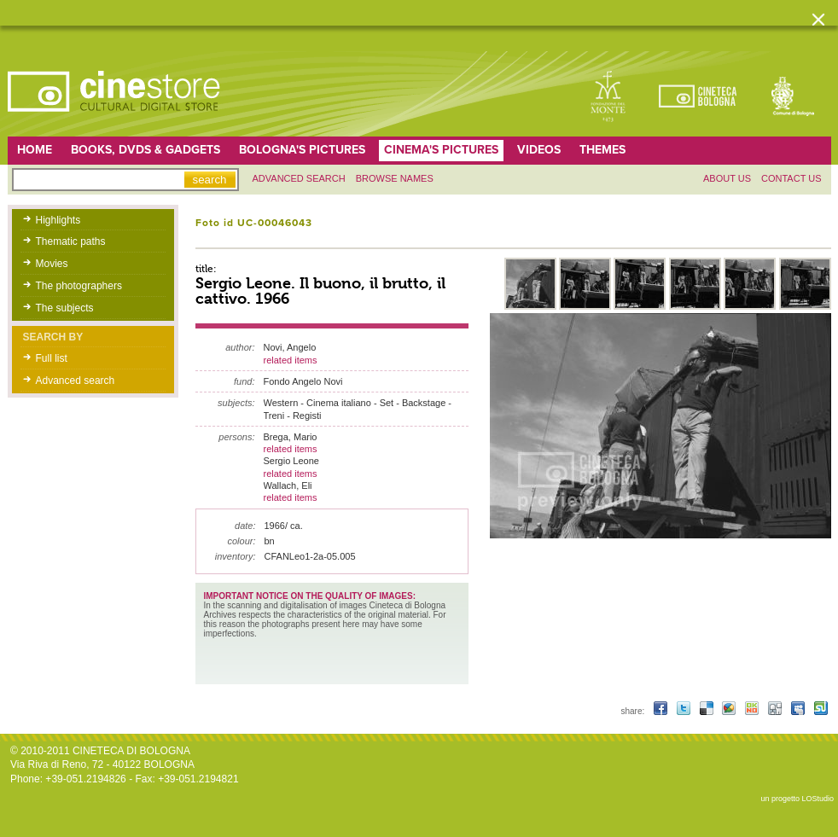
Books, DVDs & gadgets (145, 149)
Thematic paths (71, 241)
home (34, 149)
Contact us (791, 178)
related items (290, 360)
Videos (539, 149)
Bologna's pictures (302, 149)
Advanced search (299, 178)
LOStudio (817, 798)
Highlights (58, 220)
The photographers (79, 286)
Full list (51, 358)
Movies (52, 264)
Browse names (395, 178)
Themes (602, 149)
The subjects (65, 308)
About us (727, 178)
